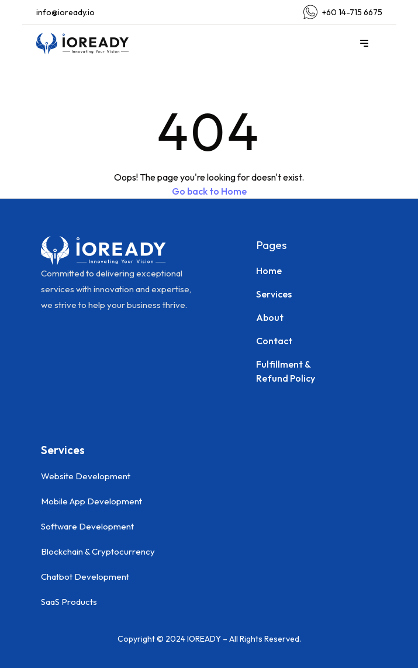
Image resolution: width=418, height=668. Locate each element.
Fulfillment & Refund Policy (285, 371)
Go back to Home (209, 191)
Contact (274, 341)
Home (269, 270)
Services (274, 294)
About (270, 317)
